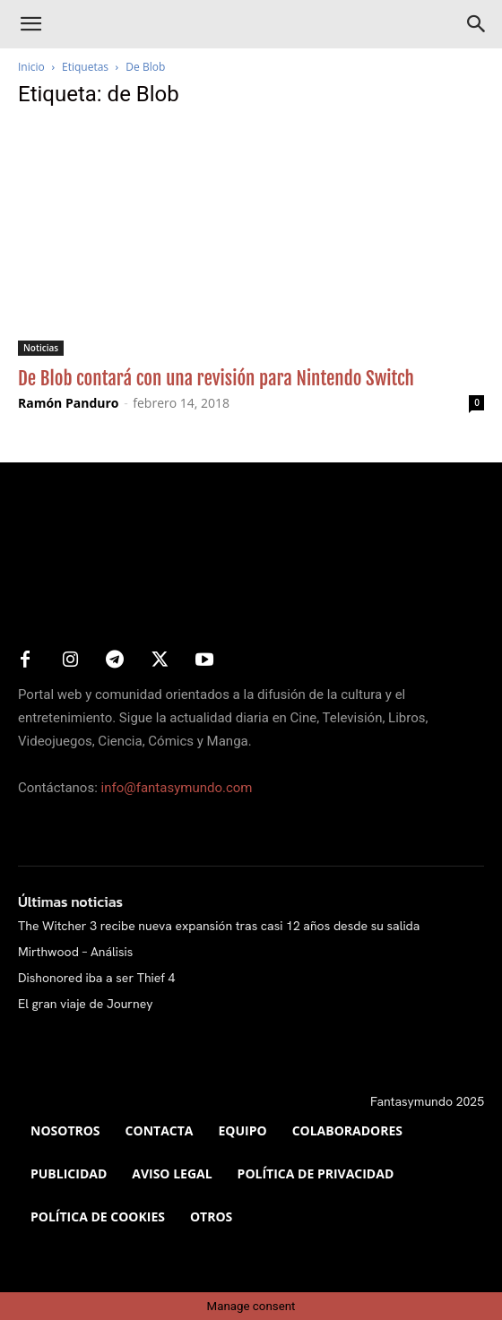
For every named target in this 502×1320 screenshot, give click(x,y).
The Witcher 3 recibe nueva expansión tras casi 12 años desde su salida (219, 926)
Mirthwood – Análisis (75, 952)
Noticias (40, 347)
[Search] (477, 24)
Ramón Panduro (68, 402)
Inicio (31, 66)
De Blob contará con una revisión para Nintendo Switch (216, 378)
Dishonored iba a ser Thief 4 (96, 978)
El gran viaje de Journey (85, 1004)
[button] (30, 24)
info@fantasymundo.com (177, 788)
